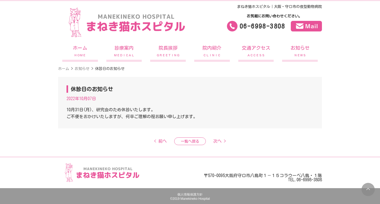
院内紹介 (212, 52)
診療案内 (124, 52)
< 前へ (160, 141)
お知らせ (300, 52)
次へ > (219, 141)
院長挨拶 (168, 52)
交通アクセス (256, 52)
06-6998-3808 (262, 26)
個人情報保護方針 (190, 194)
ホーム (80, 52)
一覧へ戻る (190, 141)
